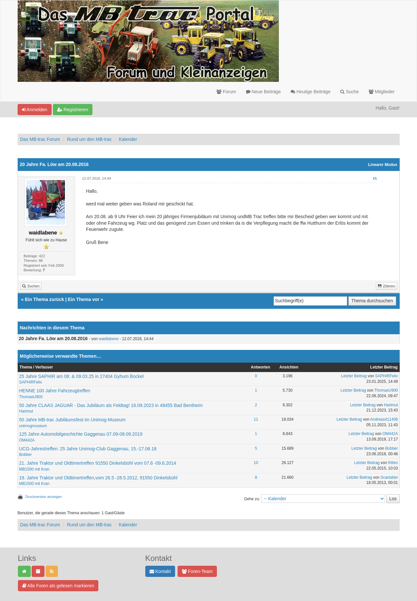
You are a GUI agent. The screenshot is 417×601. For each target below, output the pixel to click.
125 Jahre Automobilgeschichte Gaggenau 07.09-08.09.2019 (81, 434)
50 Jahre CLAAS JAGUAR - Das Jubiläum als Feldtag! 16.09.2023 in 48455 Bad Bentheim (111, 405)
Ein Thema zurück (44, 299)
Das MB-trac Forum (40, 139)
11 (256, 419)
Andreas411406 (384, 419)
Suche (349, 91)
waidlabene (109, 339)
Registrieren (72, 109)
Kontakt (160, 571)
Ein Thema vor (83, 299)
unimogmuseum (33, 426)
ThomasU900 (31, 397)
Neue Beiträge (263, 91)
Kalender (128, 139)
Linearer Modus (382, 164)
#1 (375, 178)
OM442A (27, 440)
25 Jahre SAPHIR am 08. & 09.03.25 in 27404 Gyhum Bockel (81, 376)
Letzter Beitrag (354, 376)
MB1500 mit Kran (34, 469)
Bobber (25, 454)
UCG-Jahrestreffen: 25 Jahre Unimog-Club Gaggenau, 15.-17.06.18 (88, 448)
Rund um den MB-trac (89, 139)
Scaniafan (389, 477)
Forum (226, 91)
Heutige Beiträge (310, 91)
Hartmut (26, 411)
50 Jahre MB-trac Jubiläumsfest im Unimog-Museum (72, 419)
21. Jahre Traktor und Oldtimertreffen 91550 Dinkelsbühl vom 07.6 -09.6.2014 (97, 463)
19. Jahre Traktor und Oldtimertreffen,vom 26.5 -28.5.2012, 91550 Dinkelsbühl (98, 477)
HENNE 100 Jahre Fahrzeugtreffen (54, 390)
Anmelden (34, 109)
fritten (393, 462)
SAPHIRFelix (30, 382)
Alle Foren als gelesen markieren (58, 585)
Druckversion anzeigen (43, 497)
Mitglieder (382, 91)
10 (256, 462)
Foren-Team (197, 571)
